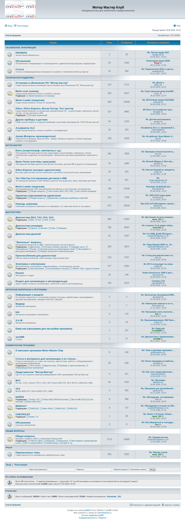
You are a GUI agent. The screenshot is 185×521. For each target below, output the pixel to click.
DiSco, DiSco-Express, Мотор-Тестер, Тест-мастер (45, 108)
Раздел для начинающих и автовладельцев (41, 281)
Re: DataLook (158, 328)
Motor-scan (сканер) (27, 91)
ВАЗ (31, 220)
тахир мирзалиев (157, 180)
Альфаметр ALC (25, 128)
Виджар (20, 303)
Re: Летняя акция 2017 (158, 52)
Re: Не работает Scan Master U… (158, 136)
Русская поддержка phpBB (92, 515)
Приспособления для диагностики (36, 255)
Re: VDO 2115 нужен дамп (158, 195)
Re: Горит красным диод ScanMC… (158, 91)
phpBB (86, 510)
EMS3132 (33, 408)
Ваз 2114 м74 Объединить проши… (158, 204)
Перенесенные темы (28, 452)
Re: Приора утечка (158, 452)
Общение (49, 441)
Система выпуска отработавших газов (56, 249)
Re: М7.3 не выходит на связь (158, 264)
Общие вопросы (36, 191)
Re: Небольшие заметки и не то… (158, 303)
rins (157, 424)
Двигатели (34, 247)
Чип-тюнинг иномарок (85, 191)
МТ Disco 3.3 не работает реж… (158, 110)
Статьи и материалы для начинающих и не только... (46, 358)
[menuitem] (8, 26)
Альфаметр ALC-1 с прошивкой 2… (158, 128)
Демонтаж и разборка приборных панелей (66, 198)
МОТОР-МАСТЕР (14, 145)
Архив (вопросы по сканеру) (40, 96)
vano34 (157, 163)
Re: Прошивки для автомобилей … (158, 388)
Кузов (32, 249)
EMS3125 (71, 408)
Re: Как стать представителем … (158, 372)
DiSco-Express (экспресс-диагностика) (38, 170)
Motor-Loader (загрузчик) (30, 100)
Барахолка (62, 441)
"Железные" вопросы (28, 242)
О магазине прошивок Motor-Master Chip (39, 350)
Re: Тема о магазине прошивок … (158, 350)
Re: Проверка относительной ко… (158, 152)
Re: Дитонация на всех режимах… (158, 217)
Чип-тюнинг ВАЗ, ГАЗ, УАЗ (59, 191)
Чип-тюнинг (34, 365)
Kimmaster (157, 306)
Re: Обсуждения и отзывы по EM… (158, 406)
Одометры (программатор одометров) (38, 195)
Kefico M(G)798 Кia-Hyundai (54, 399)
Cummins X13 (158, 281)
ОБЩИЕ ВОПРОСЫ (15, 431)
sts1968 (20, 337)
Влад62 (156, 112)
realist (156, 266)
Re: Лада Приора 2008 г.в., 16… (158, 244)
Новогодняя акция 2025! (158, 61)
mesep (157, 121)
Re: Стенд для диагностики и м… (158, 255)
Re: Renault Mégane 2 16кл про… (158, 161)
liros (157, 154)
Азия (51, 228)
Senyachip (156, 189)
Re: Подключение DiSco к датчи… (158, 69)
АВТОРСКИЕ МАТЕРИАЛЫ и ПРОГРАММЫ (26, 290)
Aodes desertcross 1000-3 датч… (158, 273)
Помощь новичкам (26, 204)
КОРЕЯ (20, 397)
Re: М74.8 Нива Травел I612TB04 (158, 100)
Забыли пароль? (121, 469)
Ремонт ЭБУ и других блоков (84, 268)
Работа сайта (35, 441)
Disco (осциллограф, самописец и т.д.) (38, 150)
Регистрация (21, 465)
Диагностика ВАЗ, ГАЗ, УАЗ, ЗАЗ (34, 217)
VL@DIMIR (157, 330)
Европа (32, 228)
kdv (18, 312)
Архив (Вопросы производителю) (36, 136)
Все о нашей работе (32, 443)
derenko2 (157, 297)
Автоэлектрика (36, 268)
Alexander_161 (114, 496)
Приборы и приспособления (71, 365)
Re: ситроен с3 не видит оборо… (158, 225)
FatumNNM (157, 130)
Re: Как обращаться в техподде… (158, 422)
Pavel (157, 63)
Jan (156, 138)
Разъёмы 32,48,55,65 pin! (158, 187)
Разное (20, 273)
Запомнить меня (140, 469)
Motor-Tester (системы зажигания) (35, 161)
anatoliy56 (156, 71)
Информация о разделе (29, 294)
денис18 (157, 391)
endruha (156, 102)
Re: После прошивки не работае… (158, 361)
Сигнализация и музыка (57, 268)
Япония (42, 228)
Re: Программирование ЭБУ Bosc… (158, 320)
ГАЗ (38, 220)
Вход (8, 465)
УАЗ (45, 220)
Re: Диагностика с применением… (158, 337)
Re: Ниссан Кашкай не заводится (158, 170)
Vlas (157, 399)
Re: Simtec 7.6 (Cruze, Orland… (158, 414)
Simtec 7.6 (32, 417)
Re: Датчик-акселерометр (158, 119)
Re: (158, 178)
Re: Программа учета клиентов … (158, 312)
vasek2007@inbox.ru (156, 236)
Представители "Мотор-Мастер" (34, 372)
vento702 (156, 228)
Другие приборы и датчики (32, 119)
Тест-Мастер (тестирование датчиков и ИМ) (41, 178)
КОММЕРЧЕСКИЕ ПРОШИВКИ (20, 345)
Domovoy (157, 197)
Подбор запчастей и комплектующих (56, 251)
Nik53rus (157, 382)
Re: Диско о (158, 83)
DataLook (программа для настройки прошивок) (44, 328)
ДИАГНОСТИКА (13, 212)
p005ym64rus (157, 352)
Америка (61, 228)
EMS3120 (59, 408)
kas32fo (156, 363)
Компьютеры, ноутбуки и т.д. (58, 443)
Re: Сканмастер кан (158, 437)
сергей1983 (157, 283)
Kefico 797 (34, 399)
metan (157, 172)
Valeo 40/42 (46, 408)
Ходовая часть (77, 247)
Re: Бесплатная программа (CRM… (158, 295)
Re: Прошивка (158, 380)
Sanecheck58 (157, 374)
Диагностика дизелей (28, 234)
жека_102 (156, 219)
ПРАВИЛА (21, 52)
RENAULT (21, 406)
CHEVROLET (23, 414)
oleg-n (157, 85)
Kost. (157, 93)
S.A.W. (19, 320)
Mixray (157, 206)
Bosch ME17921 (32, 402)
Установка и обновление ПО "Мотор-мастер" (42, 83)
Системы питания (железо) (54, 247)
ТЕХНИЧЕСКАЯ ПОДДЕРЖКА (20, 78)
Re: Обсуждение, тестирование (158, 397)
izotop (156, 322)
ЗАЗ (52, 220)
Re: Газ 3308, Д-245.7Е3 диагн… (158, 234)
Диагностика (49, 365)
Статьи (20, 69)
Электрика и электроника (30, 264)
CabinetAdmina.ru (104, 513)
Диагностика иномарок (29, 225)
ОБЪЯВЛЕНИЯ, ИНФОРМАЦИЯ (21, 48)
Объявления (23, 61)
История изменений (36, 115)
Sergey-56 (157, 55)
